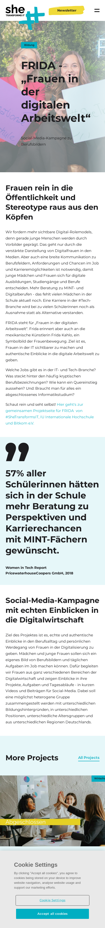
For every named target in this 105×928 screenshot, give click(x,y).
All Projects (88, 757)
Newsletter (66, 10)
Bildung (29, 45)
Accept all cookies (52, 914)
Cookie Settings (52, 900)
